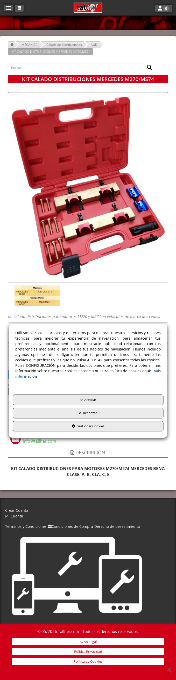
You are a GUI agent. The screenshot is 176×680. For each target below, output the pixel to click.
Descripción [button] (88, 452)
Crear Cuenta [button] (16, 510)
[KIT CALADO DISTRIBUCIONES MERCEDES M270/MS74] (88, 187)
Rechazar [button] (88, 413)
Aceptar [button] (88, 400)
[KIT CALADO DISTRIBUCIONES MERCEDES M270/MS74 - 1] (36, 295)
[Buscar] (148, 67)
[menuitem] (88, 510)
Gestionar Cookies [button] (88, 426)
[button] (88, 8)
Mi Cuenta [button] (14, 516)
